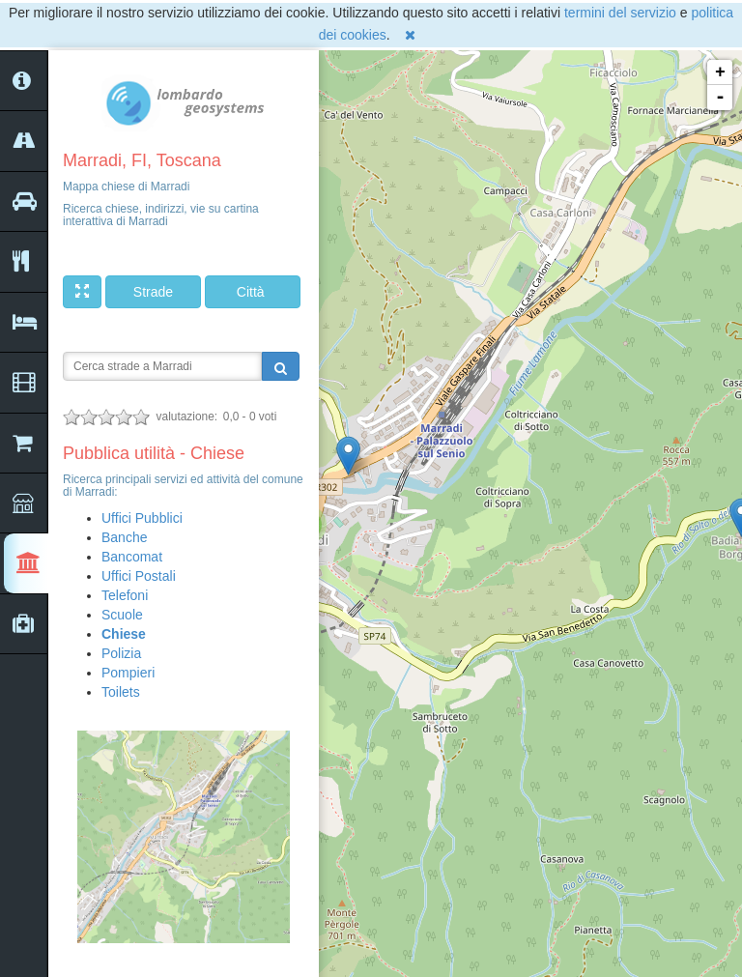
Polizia (121, 653)
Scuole (122, 614)
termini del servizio (620, 12)
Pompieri (128, 672)
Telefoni (124, 595)
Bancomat (131, 556)
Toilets (120, 692)
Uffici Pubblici (142, 518)
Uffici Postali (138, 576)
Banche (124, 537)
